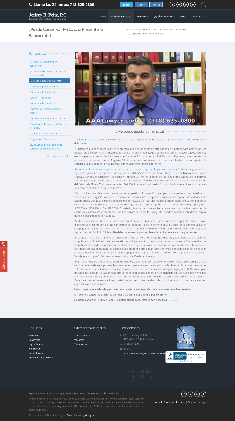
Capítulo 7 (180, 139)
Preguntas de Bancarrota (42, 139)
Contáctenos (197, 16)
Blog (182, 16)
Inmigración (35, 348)
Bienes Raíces (36, 352)
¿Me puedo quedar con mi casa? (146, 33)
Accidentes (34, 335)
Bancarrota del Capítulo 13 (42, 103)
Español (141, 4)
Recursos (143, 16)
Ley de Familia (36, 344)
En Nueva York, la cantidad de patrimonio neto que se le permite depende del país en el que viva (125, 169)
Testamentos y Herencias (42, 357)
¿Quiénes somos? (164, 16)
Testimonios (80, 344)
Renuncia (180, 402)
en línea (172, 299)
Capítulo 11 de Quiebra (41, 97)
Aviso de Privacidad (164, 402)
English (126, 4)
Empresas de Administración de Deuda (49, 118)
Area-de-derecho (121, 16)
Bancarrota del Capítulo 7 (42, 92)
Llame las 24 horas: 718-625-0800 (61, 4)
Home (102, 16)
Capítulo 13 (84, 143)
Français (156, 4)
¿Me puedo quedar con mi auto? (45, 86)
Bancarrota (182, 29)
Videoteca (79, 339)
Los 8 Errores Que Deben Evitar (45, 133)
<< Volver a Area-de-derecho (57, 156)
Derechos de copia (197, 402)
